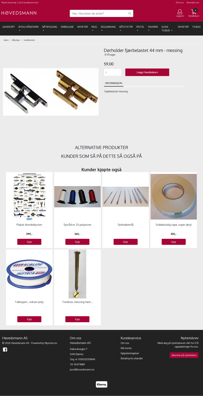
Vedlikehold (28, 40)
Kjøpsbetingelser (130, 353)
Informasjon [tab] (113, 83)
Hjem (6, 40)
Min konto (126, 348)
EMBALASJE (67, 26)
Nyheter (82, 26)
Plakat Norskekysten (29, 224)
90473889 (79, 364)
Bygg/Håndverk (28, 26)
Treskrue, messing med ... (77, 302)
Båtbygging (49, 26)
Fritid (140, 26)
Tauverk (153, 26)
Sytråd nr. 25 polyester (77, 224)
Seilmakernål (126, 224)
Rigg (94, 26)
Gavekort (8, 26)
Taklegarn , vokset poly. (29, 302)
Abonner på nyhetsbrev (184, 355)
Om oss (180, 2)
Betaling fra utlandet (132, 358)
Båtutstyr (126, 26)
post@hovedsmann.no (82, 369)
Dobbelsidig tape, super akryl (174, 224)
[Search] (101, 13)
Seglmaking (108, 26)
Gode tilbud (166, 28)
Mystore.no (51, 343)
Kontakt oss (193, 2)
